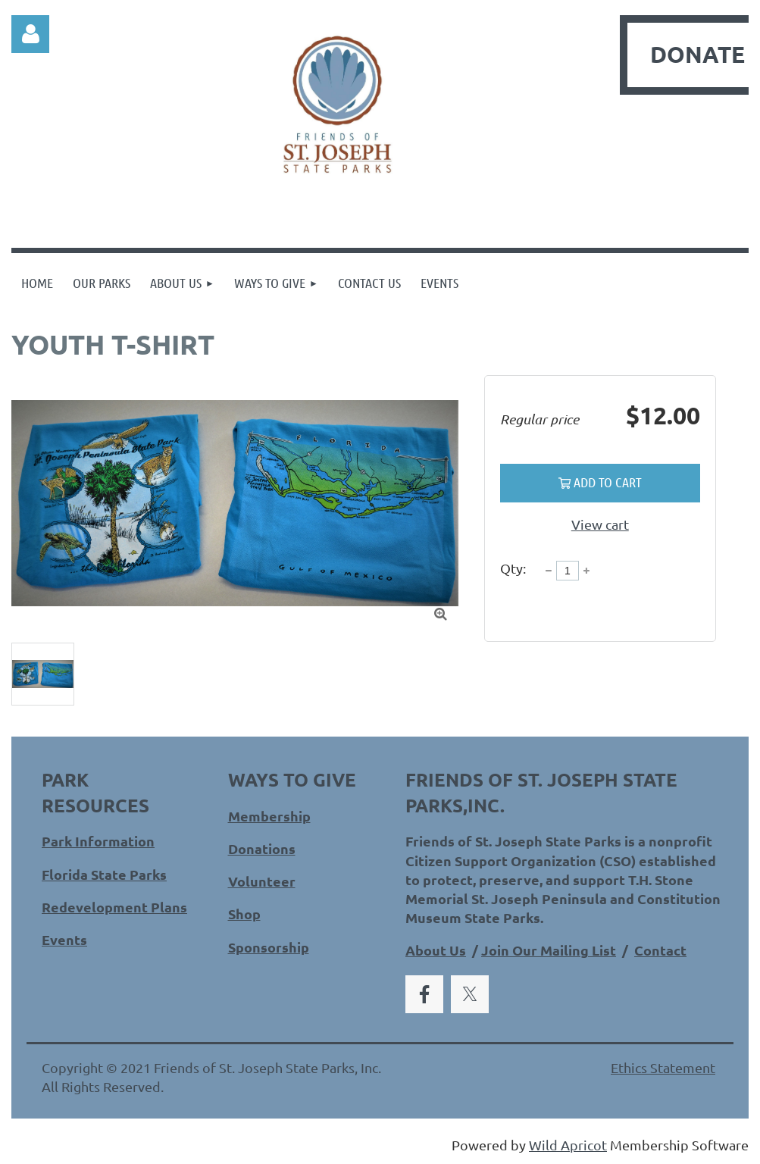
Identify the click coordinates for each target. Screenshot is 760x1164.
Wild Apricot (568, 1145)
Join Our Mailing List (548, 950)
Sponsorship (268, 947)
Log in (30, 34)
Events (64, 939)
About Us (435, 950)
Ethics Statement (663, 1067)
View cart (600, 524)
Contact (660, 950)
